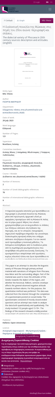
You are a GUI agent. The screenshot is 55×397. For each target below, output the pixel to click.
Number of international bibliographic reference (23, 197)
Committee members (12, 149)
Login (37, 2)
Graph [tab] (21, 20)
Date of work (8, 117)
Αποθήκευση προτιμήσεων (13, 389)
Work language (9, 125)
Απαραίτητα (9, 369)
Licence (6, 328)
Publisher (6, 320)
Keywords (7, 160)
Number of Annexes (11, 181)
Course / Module (10, 173)
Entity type (7, 91)
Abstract (6, 205)
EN (47, 2)
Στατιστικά (8, 378)
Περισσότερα (26, 364)
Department (8, 107)
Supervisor (7, 141)
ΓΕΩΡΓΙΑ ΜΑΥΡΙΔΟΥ (12, 102)
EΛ (51, 2)
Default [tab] (8, 20)
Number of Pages (10, 133)
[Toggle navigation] (50, 9)
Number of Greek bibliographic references (21, 189)
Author (5, 99)
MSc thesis (46, 20)
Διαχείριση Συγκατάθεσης (27, 340)
